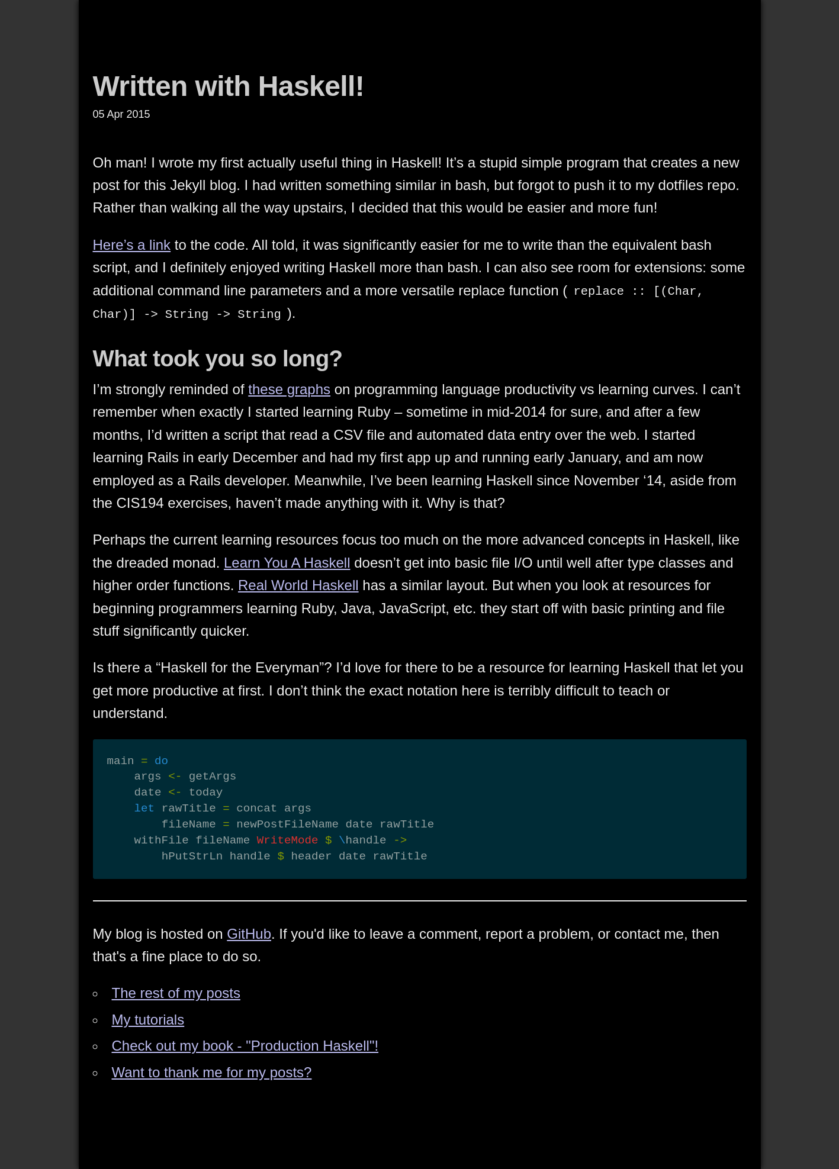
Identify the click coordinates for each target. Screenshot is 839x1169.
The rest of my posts (176, 993)
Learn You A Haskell (287, 563)
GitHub (249, 934)
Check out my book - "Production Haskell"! (245, 1046)
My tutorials (148, 1020)
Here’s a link (132, 245)
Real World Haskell (298, 585)
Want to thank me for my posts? (212, 1072)
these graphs (289, 389)
